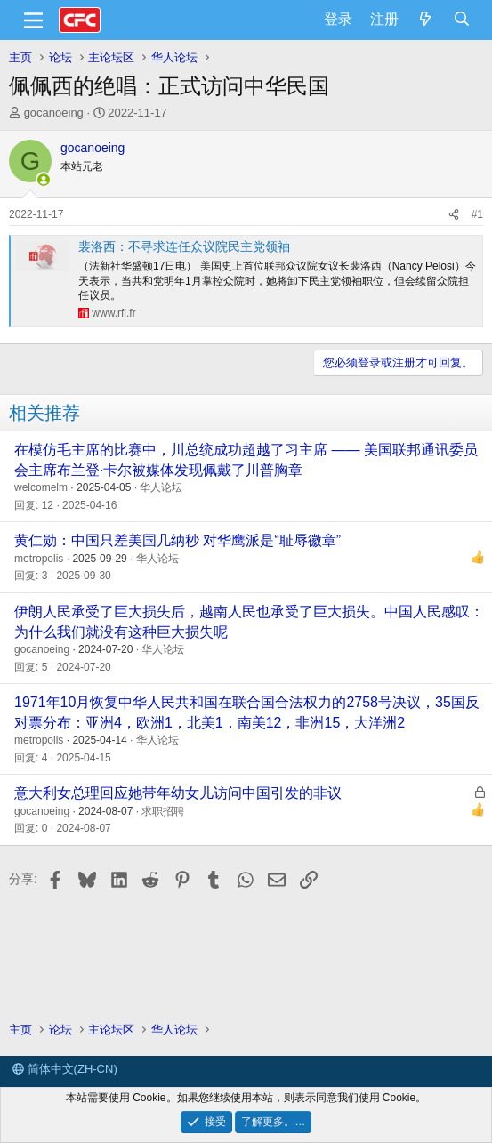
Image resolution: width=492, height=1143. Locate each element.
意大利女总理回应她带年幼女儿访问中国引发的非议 (178, 793)
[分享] (453, 215)
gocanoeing (54, 112)
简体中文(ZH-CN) (64, 1068)
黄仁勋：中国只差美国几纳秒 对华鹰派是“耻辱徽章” (177, 540)
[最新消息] (425, 19)
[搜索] (461, 19)
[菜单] (33, 20)
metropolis (38, 558)
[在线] (44, 180)
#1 (477, 214)
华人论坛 (161, 487)
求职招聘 (162, 811)
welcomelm (41, 487)
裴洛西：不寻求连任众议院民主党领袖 (184, 246)
